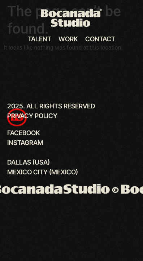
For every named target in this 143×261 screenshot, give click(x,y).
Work (68, 39)
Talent (39, 39)
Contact (100, 39)
